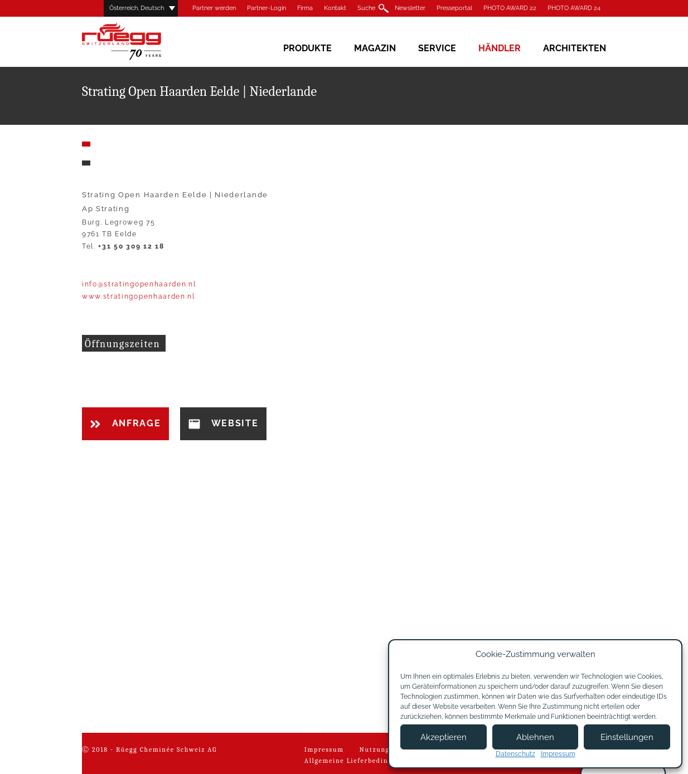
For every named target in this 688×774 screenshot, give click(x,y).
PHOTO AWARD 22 (509, 8)
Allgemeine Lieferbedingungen (359, 761)
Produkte (307, 48)
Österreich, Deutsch (136, 8)
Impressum (324, 749)
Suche (366, 8)
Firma (305, 8)
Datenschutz (515, 754)
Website (223, 423)
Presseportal (454, 8)
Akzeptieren (443, 737)
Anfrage (125, 423)
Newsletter (410, 8)
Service (437, 48)
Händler (499, 48)
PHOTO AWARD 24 (574, 8)
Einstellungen (626, 737)
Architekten (574, 48)
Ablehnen (535, 737)
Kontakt (335, 8)
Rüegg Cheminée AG (137, 41)
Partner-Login (266, 8)
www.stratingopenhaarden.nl (138, 296)
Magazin (375, 48)
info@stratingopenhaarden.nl (139, 284)
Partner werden (214, 8)
